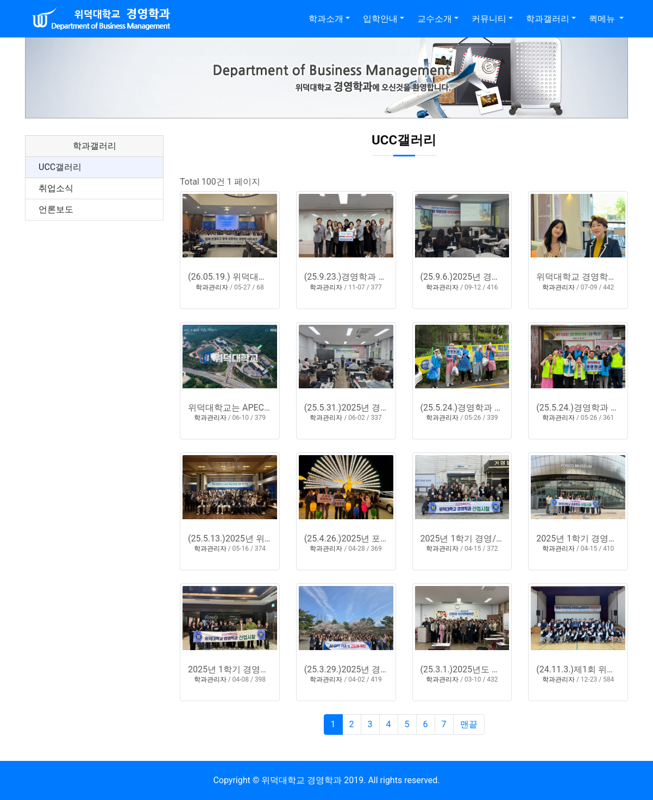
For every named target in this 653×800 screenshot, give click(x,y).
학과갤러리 (547, 19)
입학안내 (380, 19)
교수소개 (434, 19)
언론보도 (56, 209)
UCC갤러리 (60, 167)
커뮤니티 (489, 19)
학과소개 (326, 19)
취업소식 (56, 188)
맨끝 (469, 724)
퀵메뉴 (603, 19)
